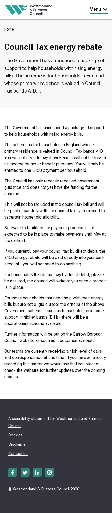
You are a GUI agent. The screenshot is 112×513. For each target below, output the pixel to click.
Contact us (18, 453)
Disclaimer (17, 444)
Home (9, 29)
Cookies (15, 435)
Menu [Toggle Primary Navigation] (99, 9)
